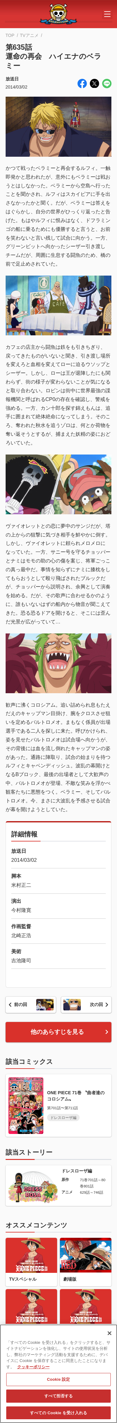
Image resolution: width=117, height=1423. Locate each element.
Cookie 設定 (58, 1381)
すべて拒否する (58, 1398)
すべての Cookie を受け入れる (58, 1415)
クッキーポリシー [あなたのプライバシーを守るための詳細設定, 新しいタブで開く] (33, 1369)
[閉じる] (109, 1335)
